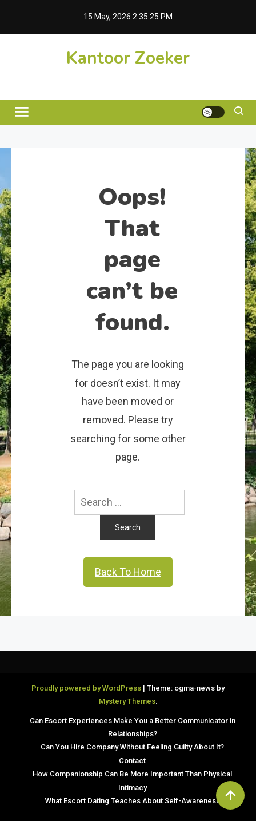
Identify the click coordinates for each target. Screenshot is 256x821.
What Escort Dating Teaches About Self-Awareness (132, 800)
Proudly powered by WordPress (87, 688)
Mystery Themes (127, 701)
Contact (132, 760)
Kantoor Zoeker (128, 58)
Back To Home (128, 572)
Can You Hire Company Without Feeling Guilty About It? (132, 747)
